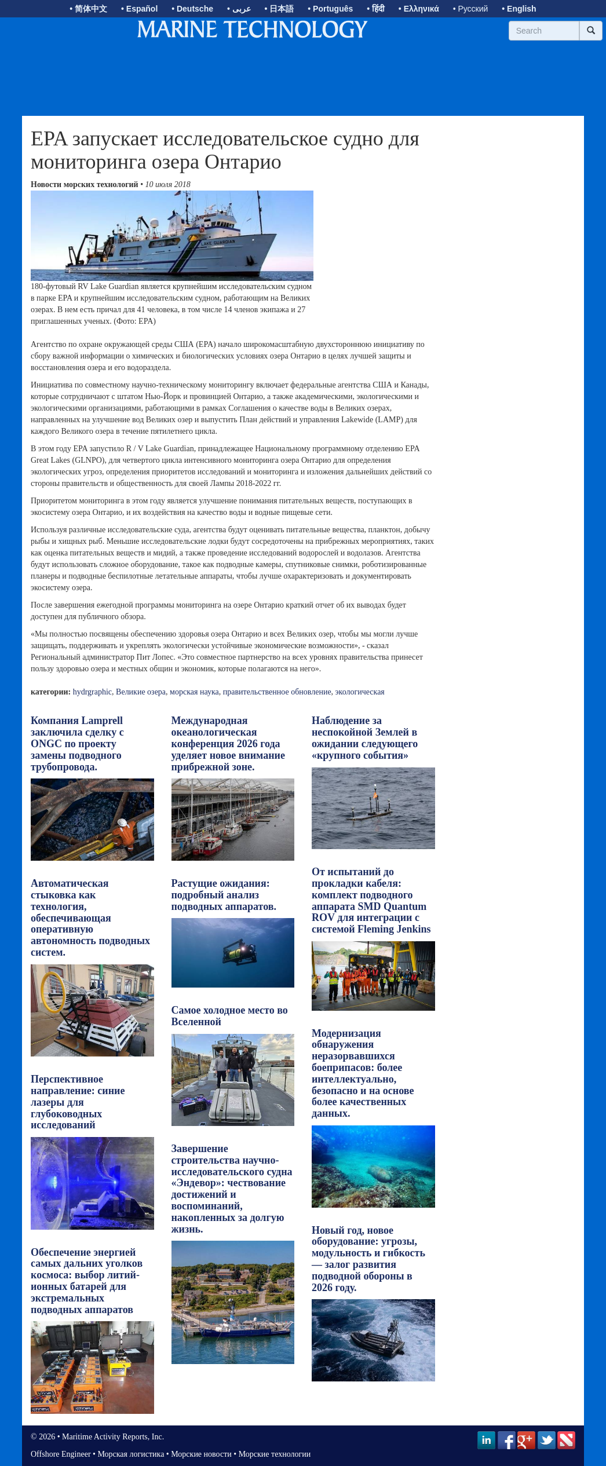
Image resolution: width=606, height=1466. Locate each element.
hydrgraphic (92, 692)
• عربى (239, 8)
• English (519, 8)
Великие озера (141, 692)
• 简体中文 (88, 8)
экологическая (360, 692)
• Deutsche (192, 8)
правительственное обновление (277, 692)
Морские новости (201, 1454)
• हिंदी (376, 8)
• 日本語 (279, 8)
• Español (139, 8)
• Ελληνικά (419, 8)
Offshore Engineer (61, 1454)
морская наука (194, 692)
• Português (330, 8)
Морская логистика (130, 1454)
